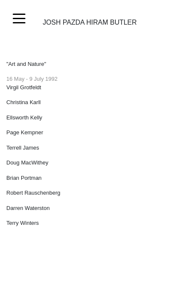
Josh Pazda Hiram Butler (90, 19)
